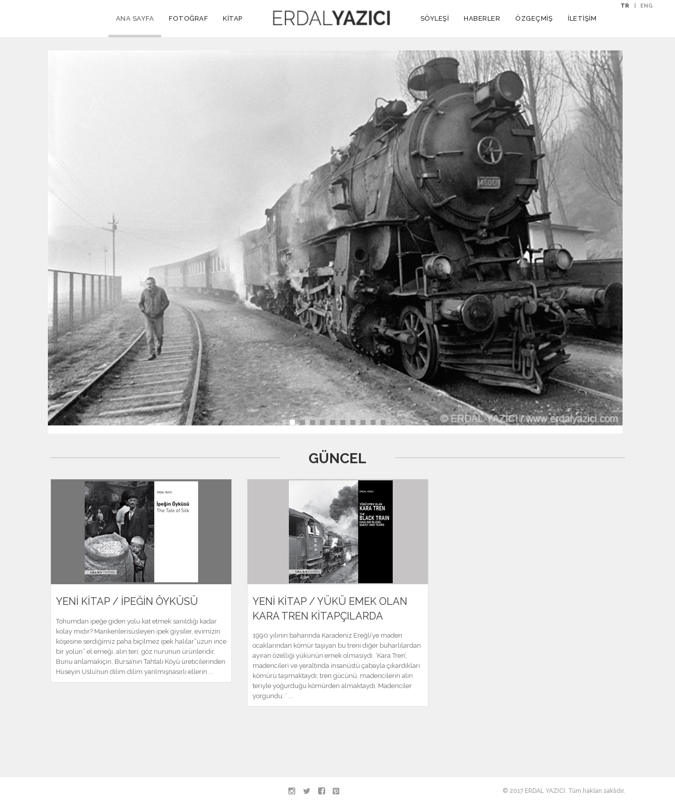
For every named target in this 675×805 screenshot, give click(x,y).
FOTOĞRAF (188, 18)
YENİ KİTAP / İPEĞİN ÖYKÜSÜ (127, 601)
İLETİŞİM (582, 18)
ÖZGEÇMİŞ (534, 18)
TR (625, 6)
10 (383, 422)
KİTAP (232, 18)
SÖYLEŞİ (434, 18)
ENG (646, 6)
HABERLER (482, 18)
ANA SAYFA (135, 18)
